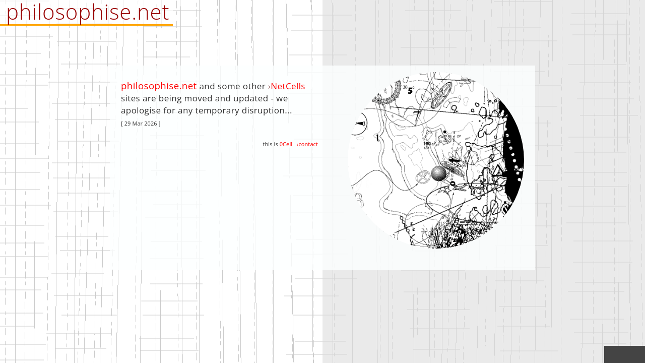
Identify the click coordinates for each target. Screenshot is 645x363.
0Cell (286, 144)
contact (308, 144)
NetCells (288, 86)
